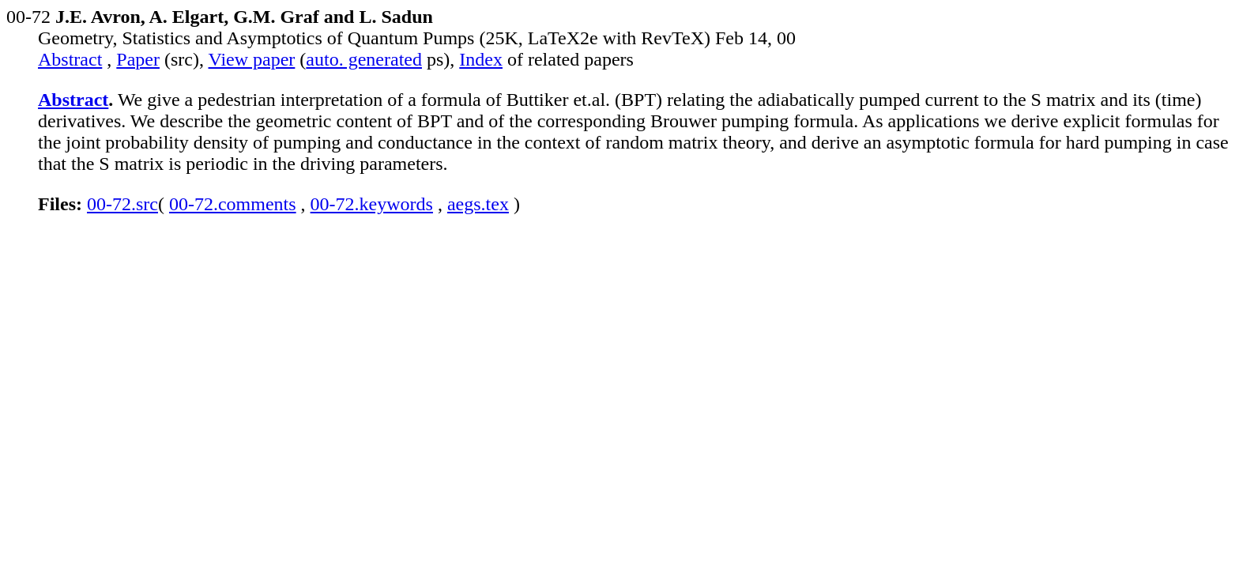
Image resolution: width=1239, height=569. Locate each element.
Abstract (70, 59)
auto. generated (364, 59)
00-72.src (122, 204)
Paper (138, 59)
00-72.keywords (372, 204)
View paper (252, 59)
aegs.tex (478, 204)
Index (481, 59)
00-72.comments (232, 204)
